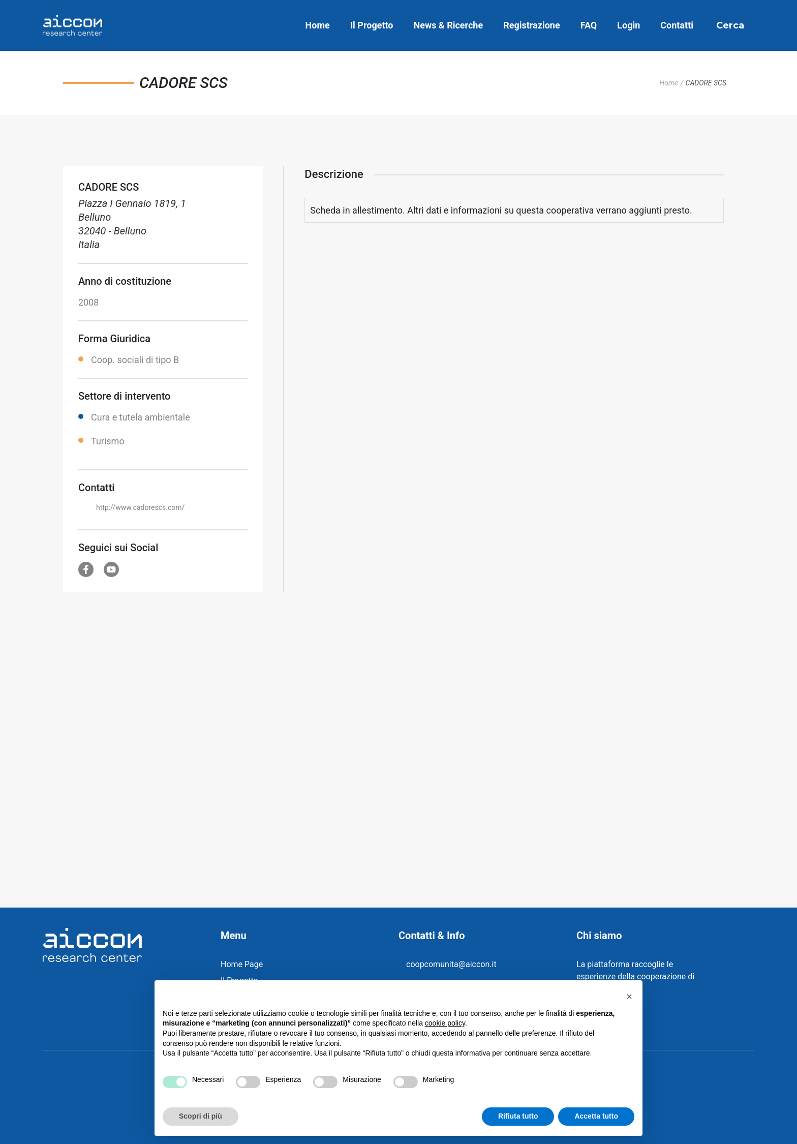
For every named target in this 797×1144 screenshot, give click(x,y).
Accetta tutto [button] (596, 1116)
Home (317, 25)
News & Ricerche (448, 25)
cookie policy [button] (445, 1023)
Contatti (676, 25)
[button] (629, 996)
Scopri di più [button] (200, 1116)
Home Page (242, 964)
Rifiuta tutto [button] (518, 1116)
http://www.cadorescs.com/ (140, 507)
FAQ (588, 25)
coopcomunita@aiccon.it (451, 964)
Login (628, 25)
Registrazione (531, 25)
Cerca (730, 25)
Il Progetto (371, 25)
